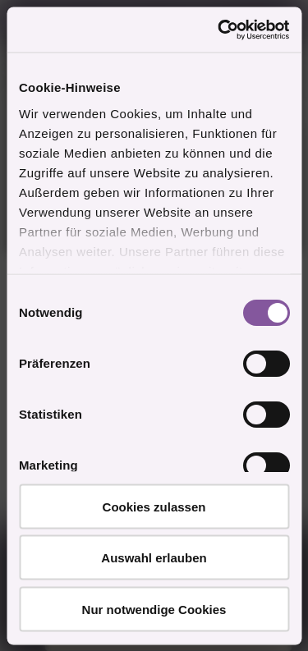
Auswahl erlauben (153, 558)
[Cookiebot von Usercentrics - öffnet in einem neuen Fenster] (219, 29)
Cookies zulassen (154, 506)
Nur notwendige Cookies (154, 609)
